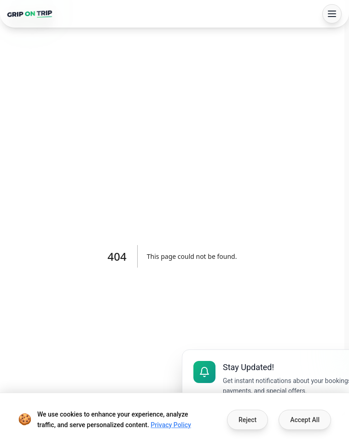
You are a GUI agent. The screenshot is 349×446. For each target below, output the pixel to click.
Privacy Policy (171, 425)
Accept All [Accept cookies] (305, 419)
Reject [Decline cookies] (247, 419)
